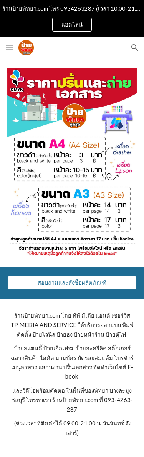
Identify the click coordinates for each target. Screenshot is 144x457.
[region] (72, 18)
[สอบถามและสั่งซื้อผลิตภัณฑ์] (72, 283)
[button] (9, 47)
